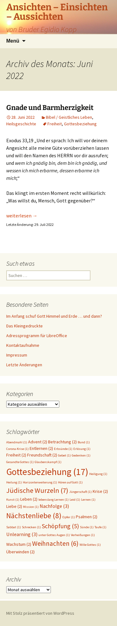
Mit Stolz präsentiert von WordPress (40, 613)
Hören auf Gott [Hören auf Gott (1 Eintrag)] (70, 482)
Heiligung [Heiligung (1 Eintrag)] (98, 474)
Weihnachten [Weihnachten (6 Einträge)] (55, 543)
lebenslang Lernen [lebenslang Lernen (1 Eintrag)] (53, 500)
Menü (12, 41)
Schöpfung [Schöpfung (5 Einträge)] (60, 526)
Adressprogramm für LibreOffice (36, 335)
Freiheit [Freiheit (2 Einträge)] (16, 455)
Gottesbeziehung (80, 124)
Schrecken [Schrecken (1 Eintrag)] (31, 527)
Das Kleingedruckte (24, 326)
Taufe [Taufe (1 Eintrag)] (100, 527)
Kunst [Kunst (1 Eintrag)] (12, 500)
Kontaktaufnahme (22, 345)
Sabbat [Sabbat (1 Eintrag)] (13, 527)
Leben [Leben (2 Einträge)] (28, 499)
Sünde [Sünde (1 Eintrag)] (87, 527)
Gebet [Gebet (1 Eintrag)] (64, 455)
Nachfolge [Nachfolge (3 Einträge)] (54, 506)
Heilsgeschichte (21, 124)
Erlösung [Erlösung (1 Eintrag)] (81, 449)
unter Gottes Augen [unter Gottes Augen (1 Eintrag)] (54, 535)
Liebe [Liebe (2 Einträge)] (14, 506)
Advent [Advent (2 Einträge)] (37, 442)
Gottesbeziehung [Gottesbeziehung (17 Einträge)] (47, 471)
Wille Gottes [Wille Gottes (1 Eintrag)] (90, 545)
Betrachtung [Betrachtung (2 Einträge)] (62, 442)
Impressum (16, 355)
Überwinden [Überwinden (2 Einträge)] (20, 552)
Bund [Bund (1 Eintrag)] (84, 442)
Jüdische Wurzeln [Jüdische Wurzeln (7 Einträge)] (37, 490)
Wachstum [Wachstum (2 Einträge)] (18, 544)
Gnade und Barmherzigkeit (50, 107)
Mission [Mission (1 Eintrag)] (31, 507)
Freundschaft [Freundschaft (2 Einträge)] (42, 455)
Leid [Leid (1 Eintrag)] (75, 500)
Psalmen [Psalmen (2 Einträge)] (86, 516)
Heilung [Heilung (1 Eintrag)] (14, 482)
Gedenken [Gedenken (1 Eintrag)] (81, 455)
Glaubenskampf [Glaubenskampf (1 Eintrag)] (48, 462)
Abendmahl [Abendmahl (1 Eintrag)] (16, 442)
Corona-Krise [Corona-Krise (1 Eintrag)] (17, 449)
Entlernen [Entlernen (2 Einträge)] (41, 448)
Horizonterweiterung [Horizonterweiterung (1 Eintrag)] (40, 482)
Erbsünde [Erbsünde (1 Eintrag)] (63, 449)
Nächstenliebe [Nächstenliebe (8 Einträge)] (33, 515)
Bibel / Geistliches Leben (69, 117)
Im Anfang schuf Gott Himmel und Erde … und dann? (54, 316)
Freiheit (54, 124)
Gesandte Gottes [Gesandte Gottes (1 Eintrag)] (20, 462)
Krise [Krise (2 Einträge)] (100, 491)
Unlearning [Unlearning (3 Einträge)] (21, 534)
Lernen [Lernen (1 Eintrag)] (88, 500)
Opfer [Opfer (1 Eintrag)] (68, 517)
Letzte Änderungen (24, 365)
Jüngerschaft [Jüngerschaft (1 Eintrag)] (80, 492)
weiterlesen (21, 215)
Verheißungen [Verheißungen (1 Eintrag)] (83, 535)
